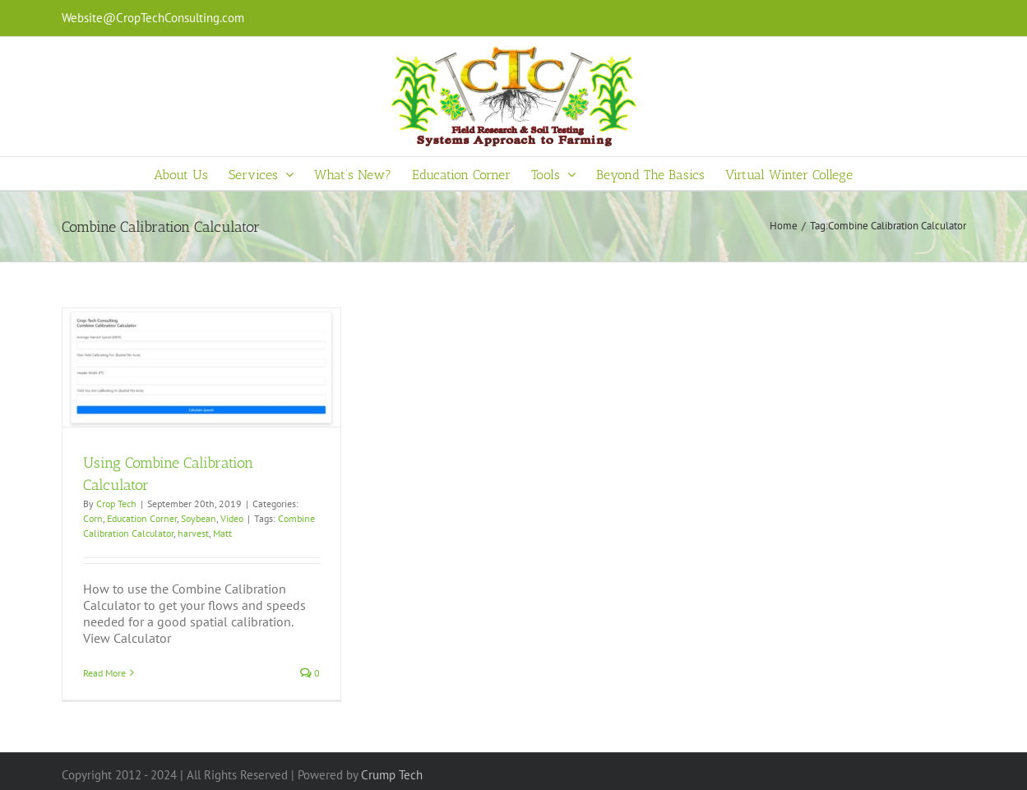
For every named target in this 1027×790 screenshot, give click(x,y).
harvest (193, 533)
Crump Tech (392, 775)
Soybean (198, 518)
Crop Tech (116, 503)
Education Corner (142, 518)
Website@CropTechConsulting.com (153, 17)
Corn (93, 518)
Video (231, 518)
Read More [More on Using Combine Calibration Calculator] (104, 673)
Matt (222, 533)
